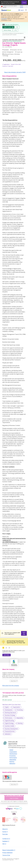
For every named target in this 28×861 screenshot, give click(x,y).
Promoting (20, 710)
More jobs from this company (10, 685)
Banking (20, 723)
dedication (8, 734)
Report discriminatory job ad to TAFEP (15, 72)
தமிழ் (15, 30)
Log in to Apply (14, 798)
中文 (17, 27)
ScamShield (4, 18)
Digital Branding (9, 720)
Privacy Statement (7, 852)
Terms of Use (6, 855)
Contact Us (6, 838)
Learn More (6, 655)
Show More (13, 784)
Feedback (5, 841)
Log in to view (23, 633)
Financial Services (10, 731)
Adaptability (19, 718)
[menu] (26, 10)
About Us (5, 829)
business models (9, 726)
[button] (25, 17)
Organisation (16, 707)
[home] (6, 10)
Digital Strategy (9, 723)
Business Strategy (10, 715)
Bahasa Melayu (7, 30)
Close (24, 2)
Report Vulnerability (8, 850)
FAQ (4, 843)
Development (8, 710)
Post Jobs (5, 834)
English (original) (7, 27)
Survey (5, 831)
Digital (7, 707)
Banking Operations (10, 712)
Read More (13, 681)
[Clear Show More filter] (13, 784)
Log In (22, 10)
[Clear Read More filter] (13, 681)
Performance (8, 718)
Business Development (11, 729)
